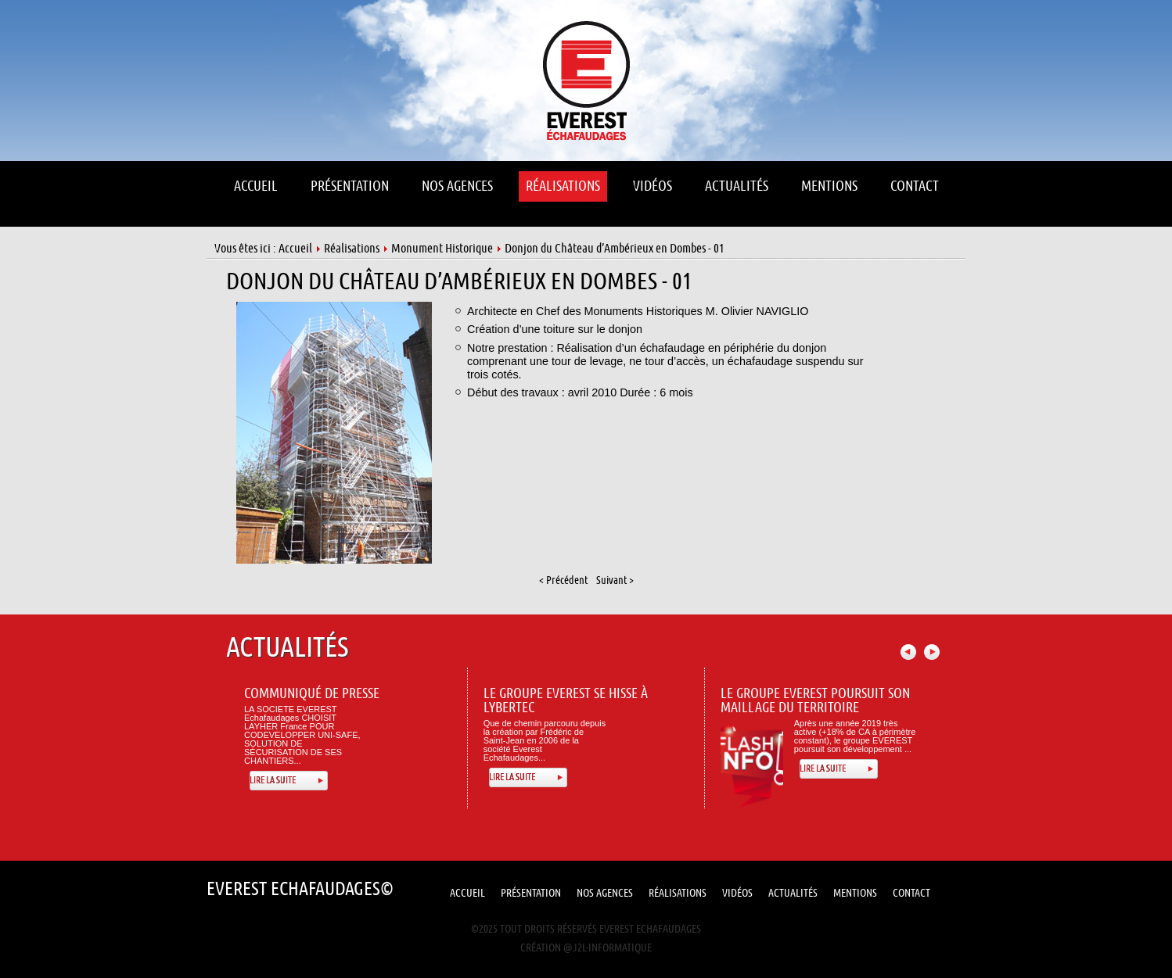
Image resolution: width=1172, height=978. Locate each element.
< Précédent (563, 580)
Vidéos (737, 893)
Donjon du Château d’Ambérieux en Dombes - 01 (459, 282)
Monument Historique (442, 248)
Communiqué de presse (311, 693)
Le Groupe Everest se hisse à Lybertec (566, 700)
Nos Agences (605, 893)
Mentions (855, 893)
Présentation (531, 893)
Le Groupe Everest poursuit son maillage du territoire (815, 700)
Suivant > (615, 580)
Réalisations (351, 248)
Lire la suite (273, 781)
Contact (911, 893)
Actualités (793, 893)
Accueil (295, 248)
